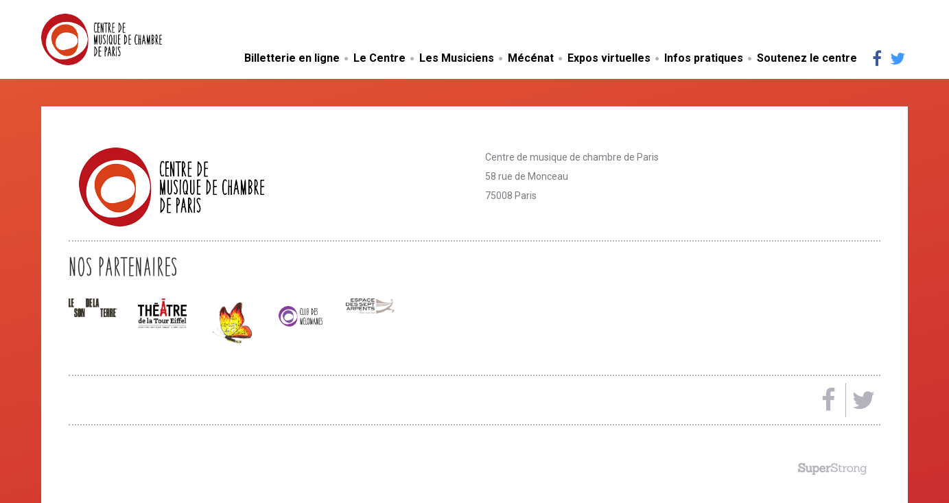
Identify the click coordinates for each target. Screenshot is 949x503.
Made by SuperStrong (832, 469)
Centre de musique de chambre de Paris (133, 39)
